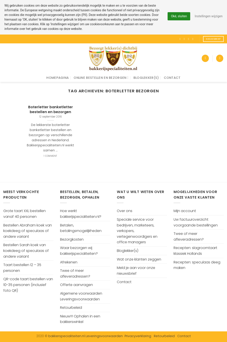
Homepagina (57, 77)
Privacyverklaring (138, 336)
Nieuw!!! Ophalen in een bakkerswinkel (80, 319)
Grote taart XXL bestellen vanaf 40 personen (24, 213)
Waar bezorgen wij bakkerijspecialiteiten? (79, 250)
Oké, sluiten (179, 16)
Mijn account (185, 210)
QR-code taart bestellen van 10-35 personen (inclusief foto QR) (28, 284)
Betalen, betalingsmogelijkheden (81, 228)
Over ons (124, 210)
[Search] (219, 58)
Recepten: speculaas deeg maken (197, 265)
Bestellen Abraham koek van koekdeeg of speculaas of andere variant (27, 231)
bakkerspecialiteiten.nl (67, 336)
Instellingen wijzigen (209, 16)
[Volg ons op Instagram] (185, 39)
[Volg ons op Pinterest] (193, 39)
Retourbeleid (71, 307)
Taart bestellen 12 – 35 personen (22, 267)
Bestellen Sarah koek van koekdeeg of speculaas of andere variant (26, 250)
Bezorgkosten (72, 239)
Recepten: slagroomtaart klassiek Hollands (195, 250)
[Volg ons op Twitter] (189, 39)
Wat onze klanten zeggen (139, 259)
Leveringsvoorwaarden (104, 336)
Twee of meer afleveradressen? (75, 273)
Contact (172, 77)
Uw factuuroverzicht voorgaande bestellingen (196, 222)
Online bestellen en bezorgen (101, 77)
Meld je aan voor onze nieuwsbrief (136, 270)
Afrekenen (68, 262)
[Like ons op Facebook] (181, 39)
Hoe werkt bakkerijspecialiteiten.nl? (80, 213)
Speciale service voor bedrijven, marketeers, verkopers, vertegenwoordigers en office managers (137, 231)
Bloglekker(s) (146, 77)
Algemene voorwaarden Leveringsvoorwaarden (81, 296)
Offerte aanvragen (76, 284)
